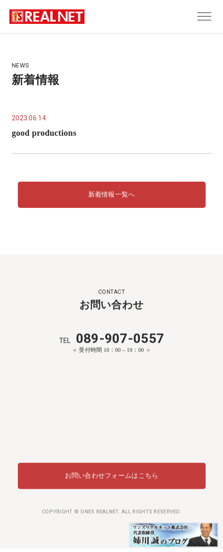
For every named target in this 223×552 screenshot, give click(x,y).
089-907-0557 (111, 338)
